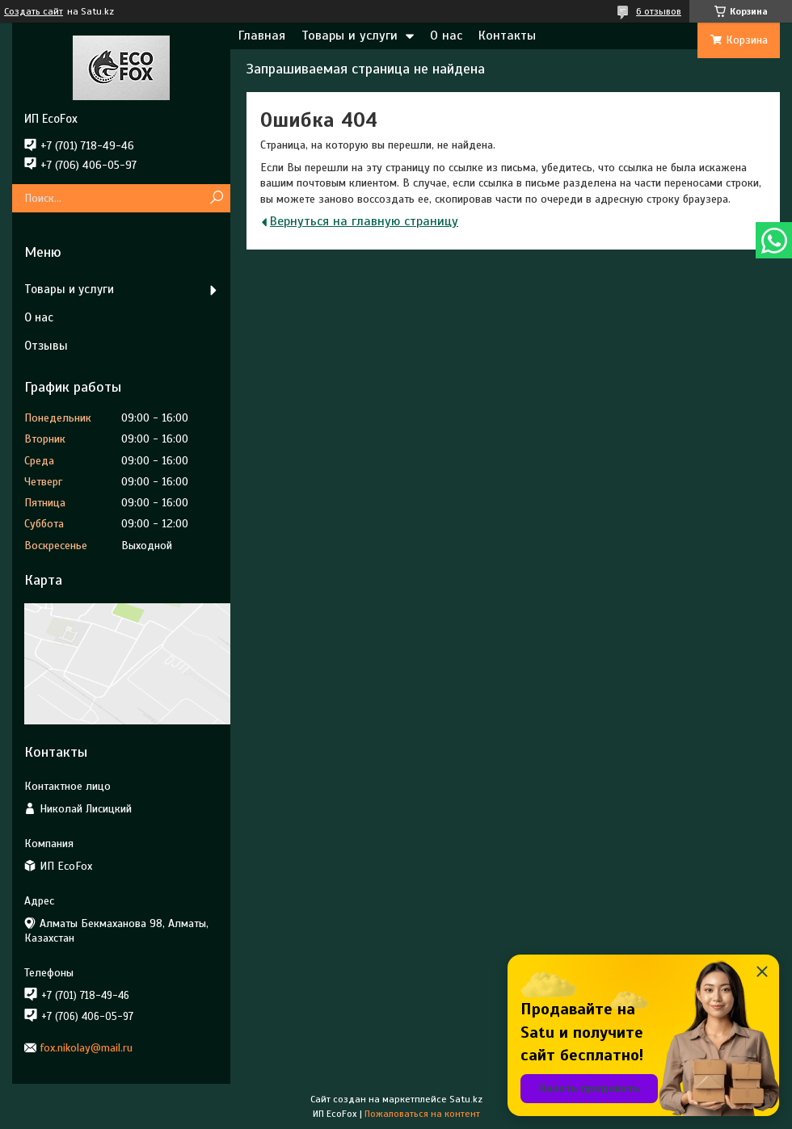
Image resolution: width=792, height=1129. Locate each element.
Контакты (507, 35)
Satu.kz (465, 1099)
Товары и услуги (349, 35)
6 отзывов (658, 11)
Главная (261, 35)
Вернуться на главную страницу (364, 221)
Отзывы (46, 345)
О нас (446, 35)
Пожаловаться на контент (422, 1113)
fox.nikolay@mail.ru (86, 1048)
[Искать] (216, 198)
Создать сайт (33, 11)
